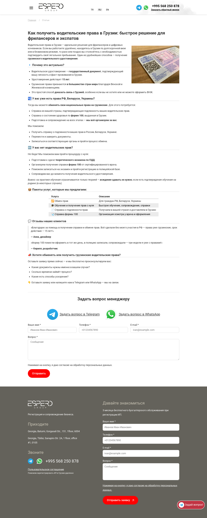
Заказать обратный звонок (165, 9)
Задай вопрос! (191, 505)
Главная (32, 20)
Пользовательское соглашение (46, 469)
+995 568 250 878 (165, 6)
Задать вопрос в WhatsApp (132, 314)
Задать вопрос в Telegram (73, 314)
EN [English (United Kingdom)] (107, 9)
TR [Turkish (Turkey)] (92, 9)
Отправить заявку (120, 500)
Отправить (39, 373)
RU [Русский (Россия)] (99, 9)
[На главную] (51, 7)
